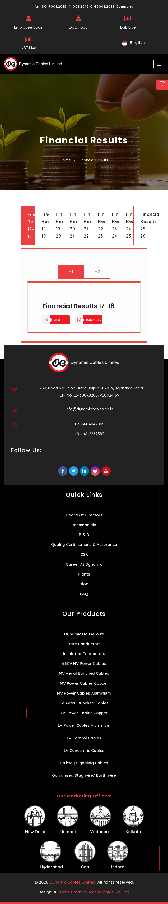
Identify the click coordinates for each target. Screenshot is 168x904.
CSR (84, 554)
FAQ (84, 593)
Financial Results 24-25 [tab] (129, 225)
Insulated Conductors (84, 653)
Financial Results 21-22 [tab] (87, 225)
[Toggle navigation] (158, 64)
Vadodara (100, 819)
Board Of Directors (84, 514)
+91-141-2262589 (89, 433)
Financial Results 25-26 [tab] (143, 225)
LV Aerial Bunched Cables (84, 702)
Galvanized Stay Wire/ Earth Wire (84, 775)
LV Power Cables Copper (84, 712)
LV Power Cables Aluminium (84, 725)
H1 (71, 271)
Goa (85, 855)
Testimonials (84, 524)
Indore (117, 855)
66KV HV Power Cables (84, 663)
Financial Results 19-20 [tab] (59, 225)
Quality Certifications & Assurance (84, 544)
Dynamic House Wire (84, 634)
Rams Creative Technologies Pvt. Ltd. (94, 891)
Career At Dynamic (84, 564)
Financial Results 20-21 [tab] (73, 225)
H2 (97, 271)
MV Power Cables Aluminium (84, 693)
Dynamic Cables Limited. (72, 882)
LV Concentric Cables (84, 750)
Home (65, 160)
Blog (84, 583)
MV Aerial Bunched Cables (84, 673)
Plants (84, 574)
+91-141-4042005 (89, 424)
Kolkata (133, 819)
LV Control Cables (84, 737)
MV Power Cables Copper (84, 683)
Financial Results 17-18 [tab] (31, 225)
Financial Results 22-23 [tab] (101, 225)
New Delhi (34, 819)
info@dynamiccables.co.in (89, 408)
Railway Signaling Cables (84, 762)
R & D (84, 534)
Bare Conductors (84, 643)
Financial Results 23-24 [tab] (115, 225)
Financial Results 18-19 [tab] (45, 225)
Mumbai (67, 819)
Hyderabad (51, 855)
